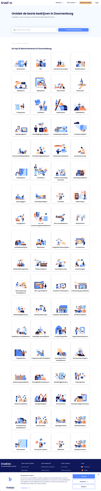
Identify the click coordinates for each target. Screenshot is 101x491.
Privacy (63, 477)
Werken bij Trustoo (66, 470)
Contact (63, 473)
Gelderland (18, 43)
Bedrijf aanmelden (85, 2)
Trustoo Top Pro (45, 470)
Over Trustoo (72, 3)
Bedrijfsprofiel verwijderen (48, 467)
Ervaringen (44, 473)
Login (96, 2)
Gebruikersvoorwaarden (67, 484)
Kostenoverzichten (26, 473)
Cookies (63, 480)
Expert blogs (24, 470)
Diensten (60, 3)
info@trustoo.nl (5, 483)
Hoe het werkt (25, 467)
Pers (22, 480)
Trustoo (13, 43)
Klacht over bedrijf (25, 477)
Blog (42, 477)
